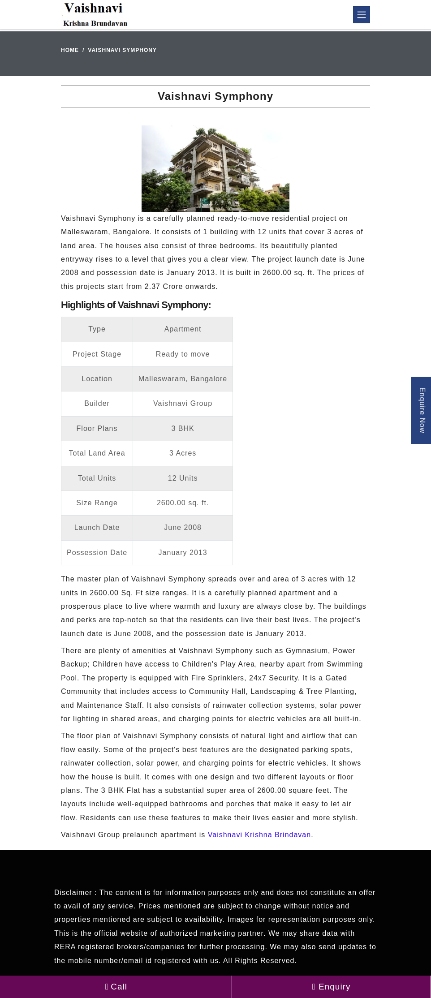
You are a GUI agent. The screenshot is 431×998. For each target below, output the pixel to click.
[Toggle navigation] (361, 14)
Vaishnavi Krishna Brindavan (259, 835)
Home (70, 50)
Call (115, 986)
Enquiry (331, 986)
